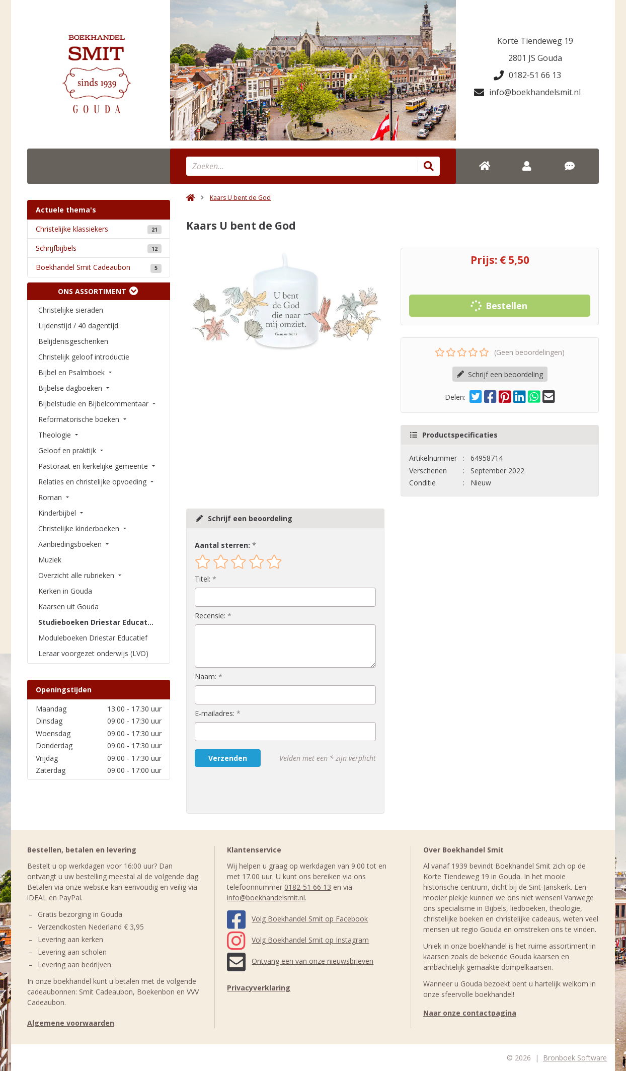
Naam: (205, 676)
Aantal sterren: (222, 545)
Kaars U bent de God (240, 197)
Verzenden (227, 758)
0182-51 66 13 (527, 75)
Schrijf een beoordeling (500, 374)
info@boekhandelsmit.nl (527, 92)
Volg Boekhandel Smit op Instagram (298, 940)
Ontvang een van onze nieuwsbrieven (300, 961)
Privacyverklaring (258, 987)
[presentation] (259, 790)
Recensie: (210, 615)
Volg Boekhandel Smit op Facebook (297, 918)
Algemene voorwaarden (70, 1023)
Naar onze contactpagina (469, 1013)
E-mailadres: (214, 713)
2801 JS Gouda (535, 57)
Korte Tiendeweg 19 (535, 40)
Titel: (202, 579)
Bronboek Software (575, 1057)
